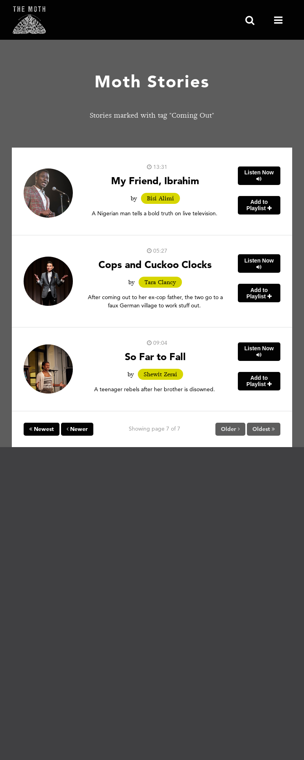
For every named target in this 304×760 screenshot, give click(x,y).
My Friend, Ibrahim (155, 180)
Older (230, 429)
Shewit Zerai (160, 374)
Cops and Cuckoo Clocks (155, 264)
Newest (41, 429)
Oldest (263, 429)
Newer (77, 429)
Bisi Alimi (160, 198)
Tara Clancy (160, 282)
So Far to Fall (155, 356)
